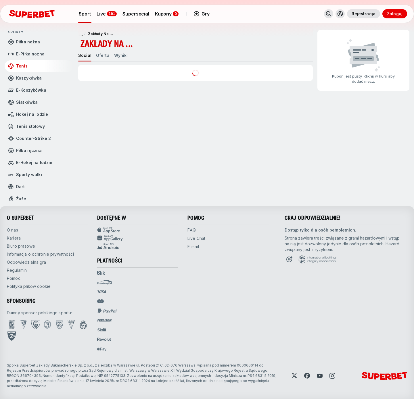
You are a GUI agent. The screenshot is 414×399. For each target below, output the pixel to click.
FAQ (191, 230)
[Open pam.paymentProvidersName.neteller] (104, 320)
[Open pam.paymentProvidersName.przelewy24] (104, 282)
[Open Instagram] (332, 376)
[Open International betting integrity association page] (317, 259)
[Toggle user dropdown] (340, 13)
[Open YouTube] (320, 376)
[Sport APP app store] (137, 230)
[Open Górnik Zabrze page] (23, 324)
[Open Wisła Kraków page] (83, 324)
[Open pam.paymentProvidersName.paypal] (107, 311)
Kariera (14, 238)
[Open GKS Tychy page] (71, 324)
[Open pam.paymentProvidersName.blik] (101, 273)
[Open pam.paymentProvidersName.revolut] (104, 339)
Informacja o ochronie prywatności (40, 254)
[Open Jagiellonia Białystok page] (47, 324)
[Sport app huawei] (137, 238)
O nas (12, 230)
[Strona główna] (32, 14)
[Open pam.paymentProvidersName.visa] (101, 292)
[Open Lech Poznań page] (12, 324)
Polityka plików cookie (29, 286)
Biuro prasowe (21, 246)
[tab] (85, 55)
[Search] (328, 13)
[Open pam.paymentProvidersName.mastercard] (100, 301)
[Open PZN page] (11, 336)
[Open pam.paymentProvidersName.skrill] (101, 330)
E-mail (193, 246)
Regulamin (17, 270)
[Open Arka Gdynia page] (59, 324)
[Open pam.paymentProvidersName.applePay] (101, 349)
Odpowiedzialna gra (26, 262)
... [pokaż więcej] (81, 34)
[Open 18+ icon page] (289, 259)
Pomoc (13, 278)
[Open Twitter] (294, 376)
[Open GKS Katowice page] (35, 324)
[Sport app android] (137, 246)
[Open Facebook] (307, 376)
